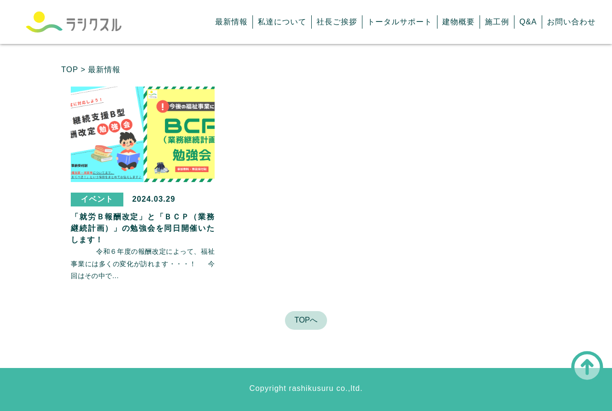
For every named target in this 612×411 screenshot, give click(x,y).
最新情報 (231, 22)
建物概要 (458, 22)
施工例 (497, 22)
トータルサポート (399, 22)
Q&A (528, 22)
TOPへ (306, 320)
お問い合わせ (571, 22)
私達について (282, 22)
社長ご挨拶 (337, 22)
